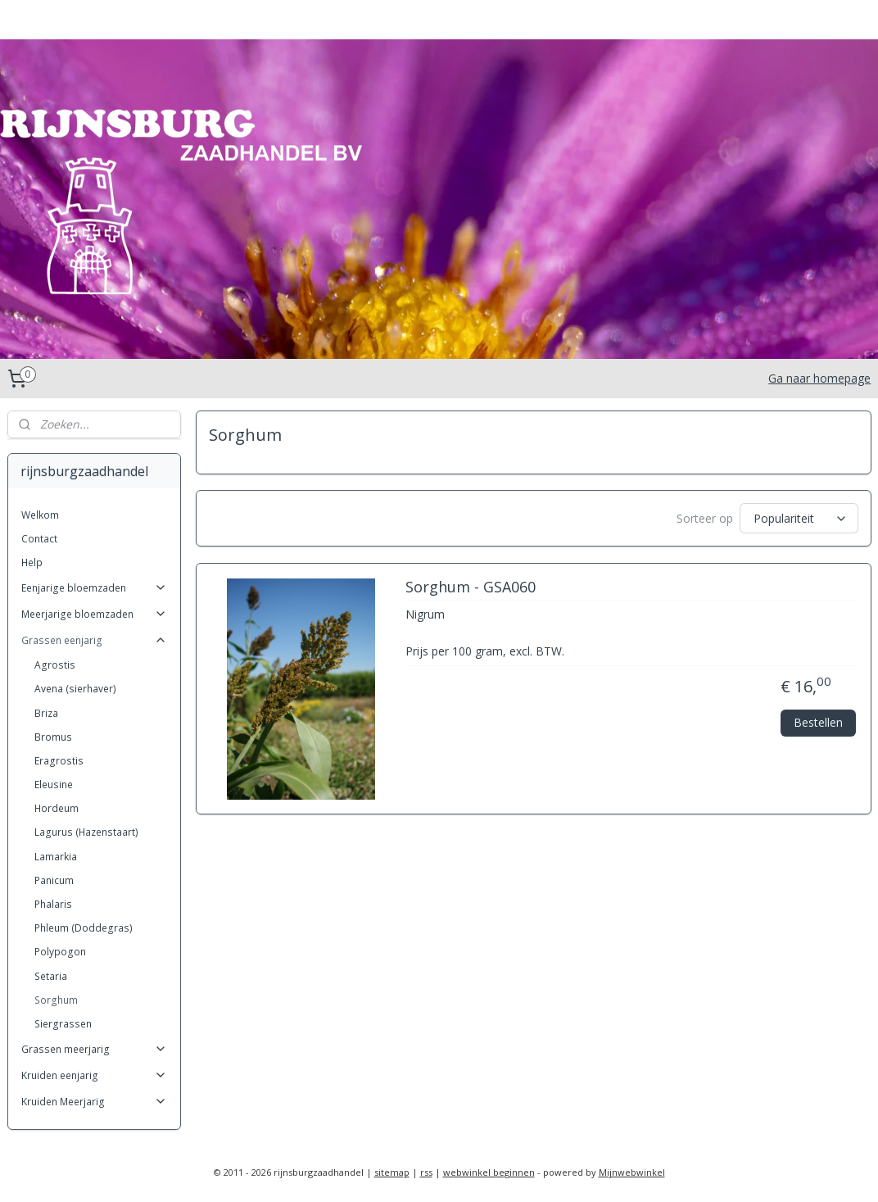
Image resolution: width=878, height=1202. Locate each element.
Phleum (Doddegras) (83, 928)
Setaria (50, 976)
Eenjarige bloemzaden (94, 588)
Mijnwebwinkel (632, 1172)
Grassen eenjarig (94, 640)
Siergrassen (63, 1024)
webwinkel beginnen (489, 1172)
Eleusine (53, 785)
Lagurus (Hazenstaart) (86, 832)
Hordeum (56, 808)
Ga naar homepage (819, 378)
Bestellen (818, 721)
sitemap (392, 1172)
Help (32, 562)
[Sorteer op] (798, 518)
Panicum (54, 880)
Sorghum (56, 1000)
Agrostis (54, 665)
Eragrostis (59, 761)
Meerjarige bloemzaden (94, 614)
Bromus (53, 737)
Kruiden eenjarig (94, 1075)
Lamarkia (55, 857)
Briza (46, 713)
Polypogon (60, 952)
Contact (39, 539)
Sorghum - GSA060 (470, 587)
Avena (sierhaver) (75, 689)
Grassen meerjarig (94, 1049)
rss (426, 1172)
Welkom (40, 515)
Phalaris (53, 904)
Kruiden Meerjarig (94, 1102)
